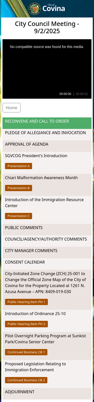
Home (11, 107)
